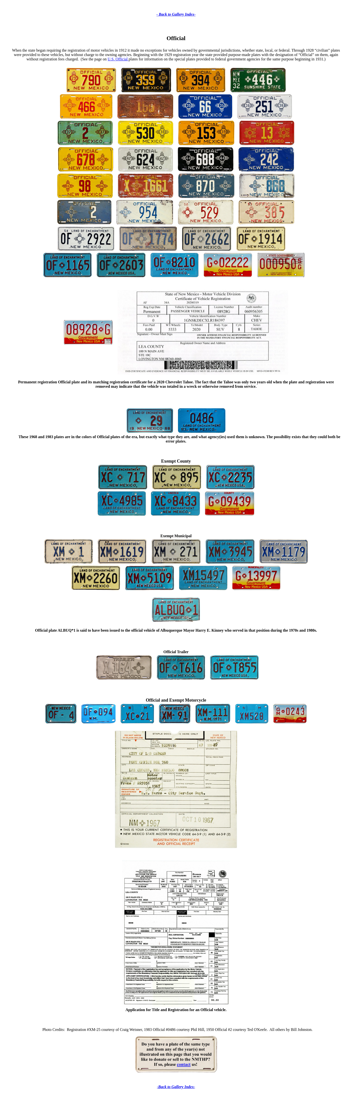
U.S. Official (118, 59)
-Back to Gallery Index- (176, 1087)
